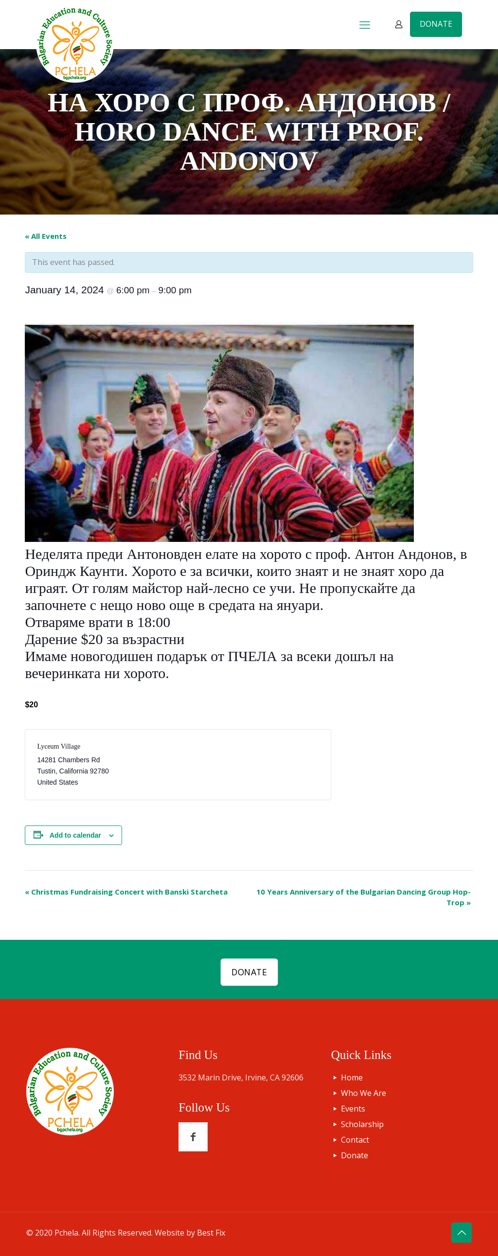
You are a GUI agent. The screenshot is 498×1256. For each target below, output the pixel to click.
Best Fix (211, 1232)
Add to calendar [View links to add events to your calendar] (75, 835)
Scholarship (362, 1124)
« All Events (46, 236)
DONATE (436, 23)
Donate (354, 1155)
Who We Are (363, 1093)
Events (353, 1108)
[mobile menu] (364, 24)
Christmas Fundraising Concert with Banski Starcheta (126, 892)
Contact (355, 1139)
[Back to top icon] (461, 1232)
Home (352, 1077)
